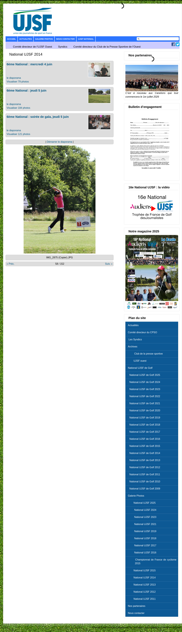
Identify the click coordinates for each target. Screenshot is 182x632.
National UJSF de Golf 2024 (144, 382)
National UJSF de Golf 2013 (144, 460)
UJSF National (86, 39)
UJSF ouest (137, 360)
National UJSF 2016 (142, 552)
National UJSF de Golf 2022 (144, 396)
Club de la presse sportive (146, 353)
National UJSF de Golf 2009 (144, 488)
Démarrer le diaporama (59, 142)
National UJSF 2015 (142, 570)
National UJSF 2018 (142, 538)
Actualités (133, 325)
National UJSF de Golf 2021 (144, 403)
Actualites (25, 39)
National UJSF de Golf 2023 (144, 389)
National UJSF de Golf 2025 (144, 375)
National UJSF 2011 (142, 599)
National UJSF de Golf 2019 (144, 417)
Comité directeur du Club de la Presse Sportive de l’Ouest (107, 46)
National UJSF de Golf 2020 (144, 410)
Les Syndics (135, 339)
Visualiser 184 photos (18, 108)
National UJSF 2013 (142, 584)
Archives (132, 346)
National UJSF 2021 (142, 524)
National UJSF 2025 (142, 503)
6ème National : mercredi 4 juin (29, 64)
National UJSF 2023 (142, 517)
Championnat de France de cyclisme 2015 (152, 561)
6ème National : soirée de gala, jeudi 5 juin (38, 116)
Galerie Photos (44, 39)
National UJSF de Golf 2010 (144, 481)
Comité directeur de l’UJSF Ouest (32, 46)
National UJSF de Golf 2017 (144, 431)
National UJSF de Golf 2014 (144, 453)
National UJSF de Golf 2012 (144, 467)
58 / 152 (59, 263)
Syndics (62, 46)
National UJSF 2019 (142, 531)
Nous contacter (65, 39)
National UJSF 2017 (142, 545)
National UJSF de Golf (140, 368)
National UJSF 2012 (142, 591)
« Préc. (10, 263)
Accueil (11, 39)
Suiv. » (108, 263)
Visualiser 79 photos (18, 81)
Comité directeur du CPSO (142, 332)
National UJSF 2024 (142, 510)
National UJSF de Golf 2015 (144, 446)
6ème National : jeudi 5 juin (26, 90)
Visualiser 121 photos (18, 134)
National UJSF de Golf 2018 (144, 424)
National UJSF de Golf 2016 (144, 439)
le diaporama (14, 78)
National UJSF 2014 (142, 577)
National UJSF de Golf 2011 (144, 474)
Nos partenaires (136, 606)
